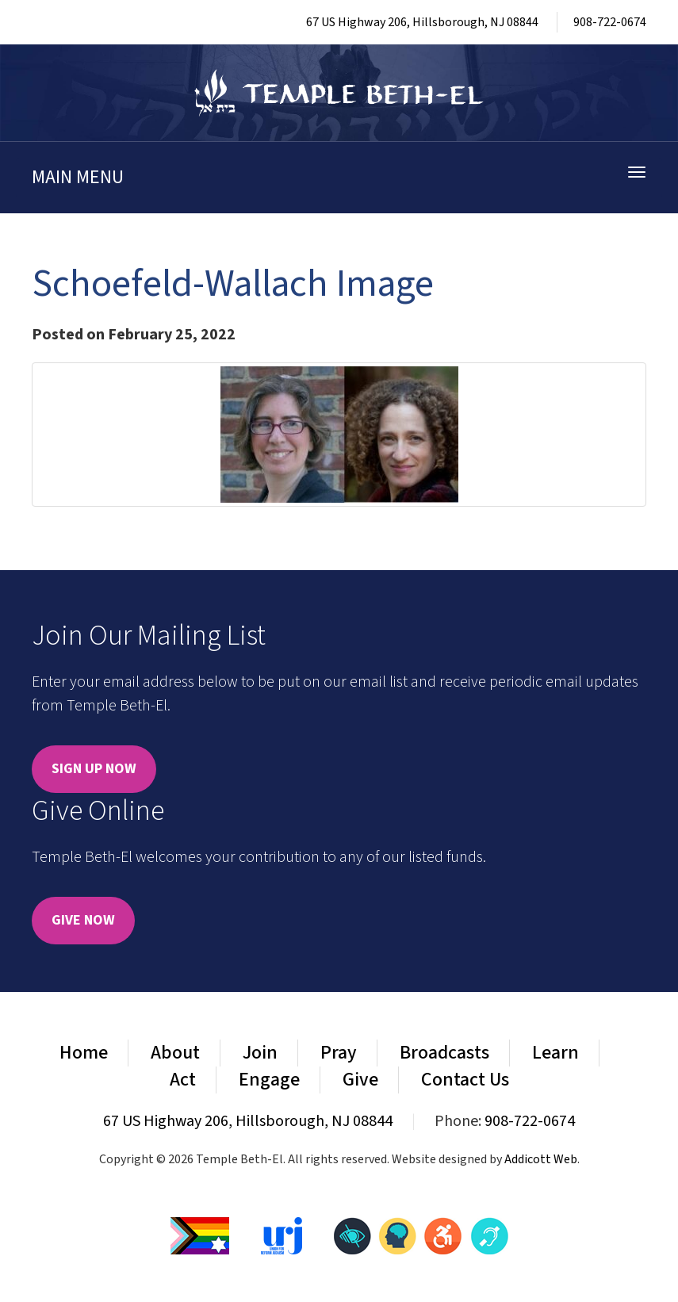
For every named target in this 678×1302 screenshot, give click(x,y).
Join (260, 1052)
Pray (338, 1052)
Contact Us (465, 1079)
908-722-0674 (609, 22)
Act (183, 1079)
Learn (555, 1052)
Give (360, 1079)
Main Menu (78, 177)
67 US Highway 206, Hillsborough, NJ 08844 (422, 22)
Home (83, 1052)
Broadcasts (444, 1052)
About (175, 1052)
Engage (269, 1079)
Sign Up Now (94, 769)
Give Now (83, 920)
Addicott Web (540, 1159)
